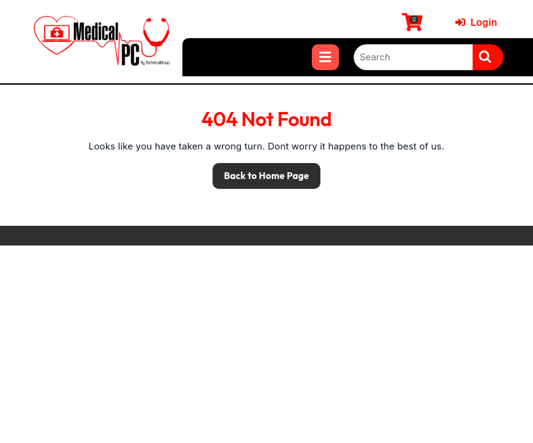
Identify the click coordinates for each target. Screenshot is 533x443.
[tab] (325, 57)
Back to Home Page (261, 172)
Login (476, 21)
